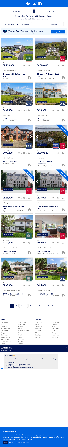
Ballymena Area (56, 361)
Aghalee (20, 380)
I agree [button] (5, 442)
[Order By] (56, 24)
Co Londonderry (7, 389)
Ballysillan (21, 328)
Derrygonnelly (39, 385)
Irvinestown (38, 382)
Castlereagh (4, 335)
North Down (38, 322)
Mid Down (38, 331)
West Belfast (4, 322)
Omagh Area (38, 395)
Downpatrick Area (57, 333)
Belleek (54, 385)
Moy (53, 398)
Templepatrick (56, 365)
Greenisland (38, 361)
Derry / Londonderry (7, 391)
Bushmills (55, 354)
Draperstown (21, 395)
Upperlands (21, 398)
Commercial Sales (27, 407)
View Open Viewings (58, 32)
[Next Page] (65, 24)
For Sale (11, 407)
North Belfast (22, 322)
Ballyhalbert (21, 354)
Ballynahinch (38, 333)
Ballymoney (38, 367)
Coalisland (55, 393)
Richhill (20, 382)
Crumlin (54, 367)
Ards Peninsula (5, 352)
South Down (55, 328)
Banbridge (38, 335)
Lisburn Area (38, 352)
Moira (53, 326)
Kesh (36, 378)
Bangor (37, 324)
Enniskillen (38, 376)
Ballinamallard (56, 376)
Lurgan (3, 380)
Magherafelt (21, 393)
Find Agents (60, 407)
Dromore (37, 337)
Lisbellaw (54, 378)
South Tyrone (39, 391)
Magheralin (21, 376)
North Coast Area (40, 363)
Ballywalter (21, 359)
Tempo (54, 380)
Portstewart (4, 398)
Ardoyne (20, 326)
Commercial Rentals (40, 407)
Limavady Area (5, 395)
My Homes (51, 407)
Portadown (4, 382)
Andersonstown (5, 328)
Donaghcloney (22, 378)
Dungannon (38, 393)
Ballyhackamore (5, 337)
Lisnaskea (38, 380)
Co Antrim (38, 350)
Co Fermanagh (40, 374)
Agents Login (38, 411)
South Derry (21, 391)
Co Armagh (5, 374)
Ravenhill (20, 335)
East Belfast (4, 331)
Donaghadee (38, 326)
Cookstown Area (40, 398)
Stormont (20, 344)
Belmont (20, 341)
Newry (54, 331)
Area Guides (16, 410)
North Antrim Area (40, 365)
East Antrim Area (39, 354)
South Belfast (5, 339)
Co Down (38, 320)
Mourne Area (55, 335)
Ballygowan (21, 357)
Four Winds (21, 346)
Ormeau (3, 346)
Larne (36, 359)
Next (55, 306)
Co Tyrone (38, 389)
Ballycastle (38, 370)
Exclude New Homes (23, 24)
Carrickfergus (39, 357)
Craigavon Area (5, 376)
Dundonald (21, 333)
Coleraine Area (5, 393)
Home (5, 407)
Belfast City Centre (23, 331)
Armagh (3, 378)
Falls (2, 324)
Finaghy (20, 337)
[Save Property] (29, 77)
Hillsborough (55, 322)
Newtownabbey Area (58, 357)
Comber (3, 357)
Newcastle (55, 337)
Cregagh (3, 333)
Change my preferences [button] (22, 442)
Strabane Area (56, 391)
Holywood (38, 328)
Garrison (54, 382)
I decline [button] (11, 442)
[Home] (34, 3)
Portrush (54, 352)
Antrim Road (21, 324)
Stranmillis (21, 339)
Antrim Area (55, 363)
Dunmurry (4, 326)
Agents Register (34, 416)
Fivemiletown (56, 395)
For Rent (18, 407)
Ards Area (4, 350)
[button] (31, 49)
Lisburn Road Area (6, 341)
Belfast (3, 320)
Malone (3, 344)
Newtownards (5, 354)
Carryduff (54, 324)
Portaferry (4, 359)
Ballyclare (55, 359)
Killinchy (20, 352)
